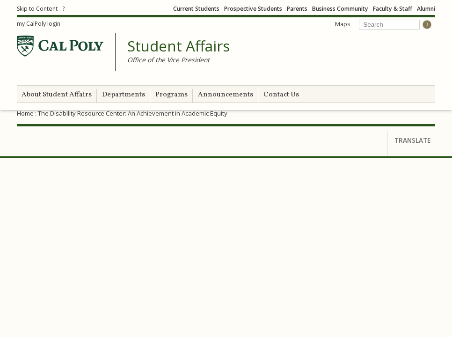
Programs (171, 95)
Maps (342, 24)
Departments (123, 95)
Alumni (426, 9)
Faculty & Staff (392, 9)
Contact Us (281, 95)
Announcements (225, 95)
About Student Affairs (57, 95)
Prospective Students (253, 9)
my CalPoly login (38, 24)
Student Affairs (178, 46)
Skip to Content (37, 9)
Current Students (196, 9)
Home (25, 113)
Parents (297, 9)
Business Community (340, 9)
